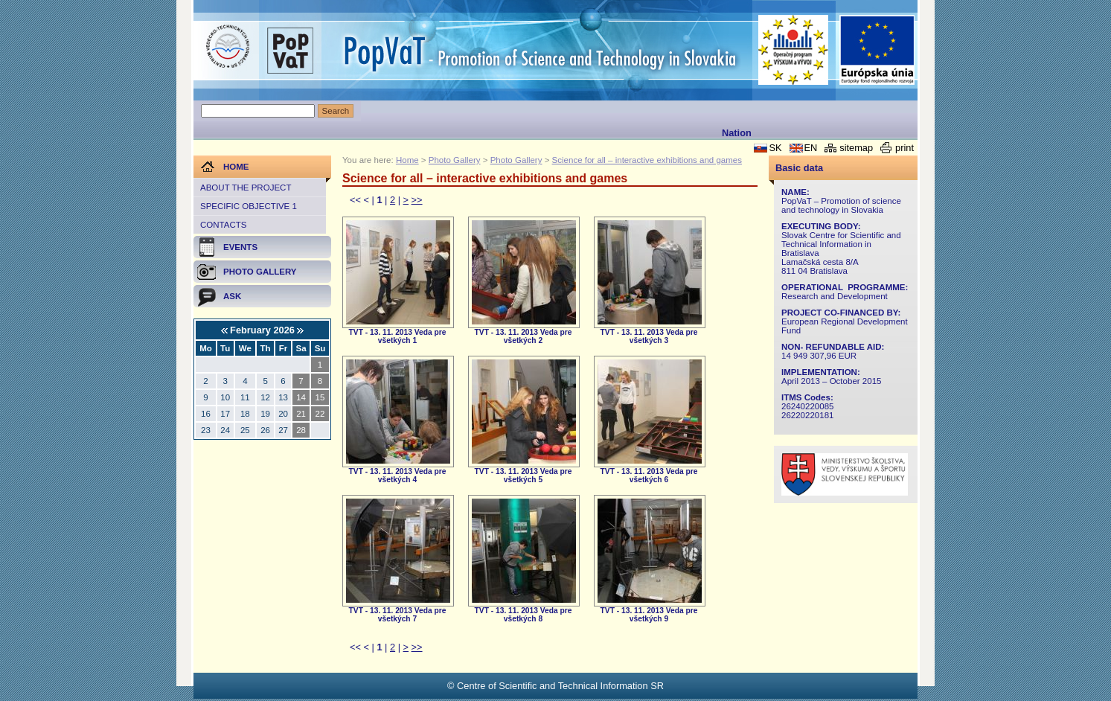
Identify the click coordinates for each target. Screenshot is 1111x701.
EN (811, 147)
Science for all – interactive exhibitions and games (647, 160)
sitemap (856, 147)
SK (775, 147)
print (904, 147)
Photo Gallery (455, 160)
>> (417, 199)
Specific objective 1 (248, 206)
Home (407, 160)
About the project (245, 187)
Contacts (223, 224)
